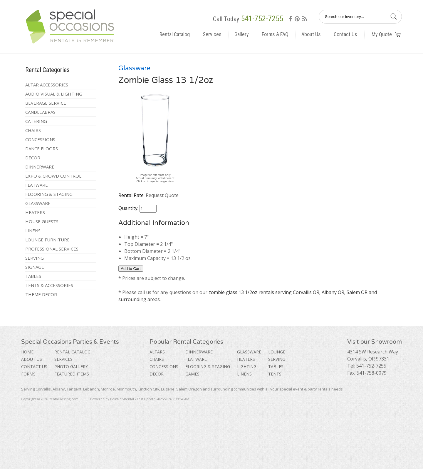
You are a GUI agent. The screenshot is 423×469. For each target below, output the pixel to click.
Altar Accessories (46, 85)
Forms (28, 374)
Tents (274, 374)
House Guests (41, 221)
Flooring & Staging (49, 194)
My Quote (386, 34)
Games (192, 374)
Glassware (38, 203)
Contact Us (345, 34)
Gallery (241, 34)
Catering (36, 121)
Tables (33, 276)
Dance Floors (41, 148)
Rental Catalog (175, 34)
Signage (34, 267)
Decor (32, 158)
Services (212, 34)
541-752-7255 (262, 18)
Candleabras (40, 112)
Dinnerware (39, 167)
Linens (33, 230)
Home (27, 352)
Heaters (35, 212)
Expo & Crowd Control (53, 176)
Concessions (40, 139)
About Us (311, 34)
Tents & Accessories (49, 285)
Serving (34, 258)
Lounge (276, 352)
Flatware (36, 185)
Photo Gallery (71, 366)
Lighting (246, 366)
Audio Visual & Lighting (53, 94)
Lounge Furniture (47, 240)
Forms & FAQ (275, 34)
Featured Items (71, 374)
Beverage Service (45, 103)
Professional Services (51, 249)
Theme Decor (41, 294)
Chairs (33, 130)
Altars (157, 352)
